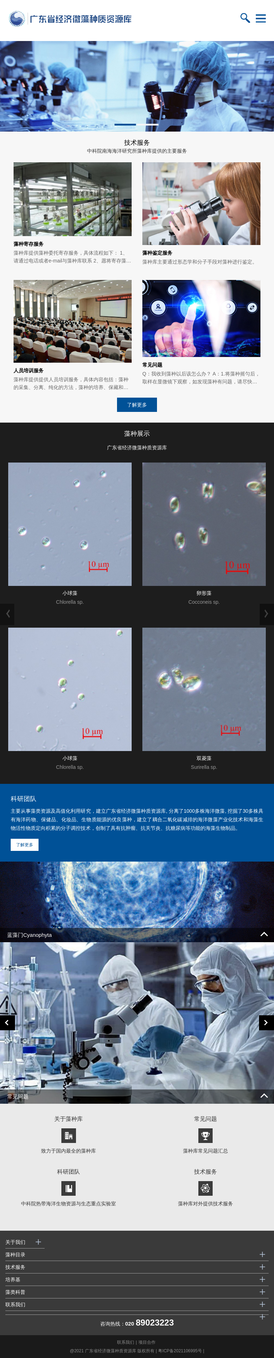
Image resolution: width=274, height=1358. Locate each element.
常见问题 (18, 1096)
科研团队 (23, 798)
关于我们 (15, 1242)
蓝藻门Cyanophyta (29, 935)
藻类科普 (15, 1292)
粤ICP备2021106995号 (180, 1350)
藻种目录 (15, 1254)
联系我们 (15, 1304)
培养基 (12, 1279)
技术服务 (15, 1267)
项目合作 (147, 1342)
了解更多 (137, 405)
